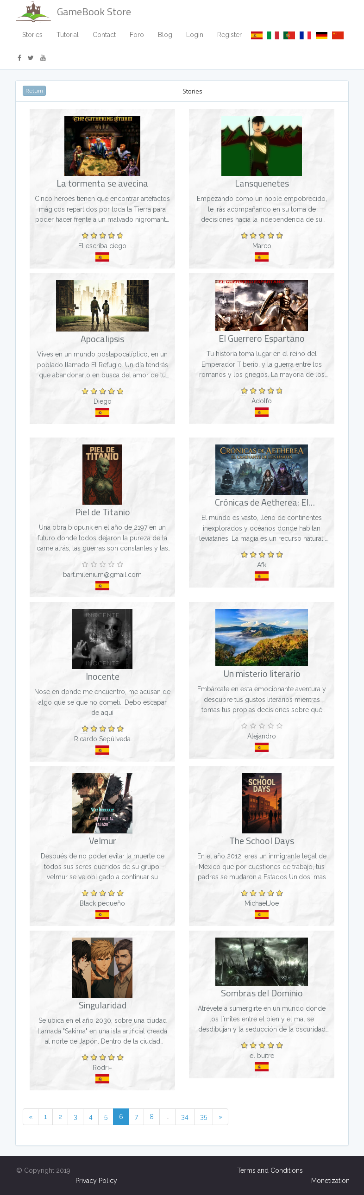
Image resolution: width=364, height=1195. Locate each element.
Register (229, 34)
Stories (32, 34)
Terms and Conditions (270, 1170)
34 (184, 1116)
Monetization (330, 1180)
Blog (165, 34)
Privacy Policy (96, 1180)
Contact (104, 34)
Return (34, 91)
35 (203, 1116)
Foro (137, 34)
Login (194, 34)
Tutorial (67, 34)
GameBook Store (73, 11)
